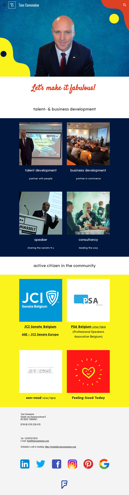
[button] (4, 5)
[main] (64, 88)
